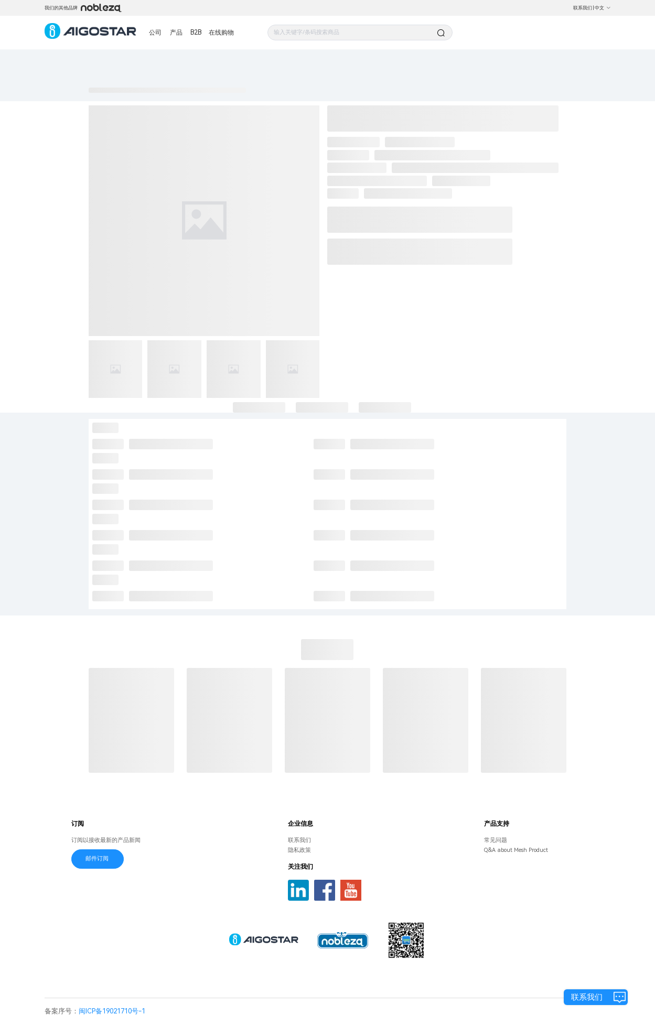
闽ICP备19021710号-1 (112, 1011)
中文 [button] (603, 7)
